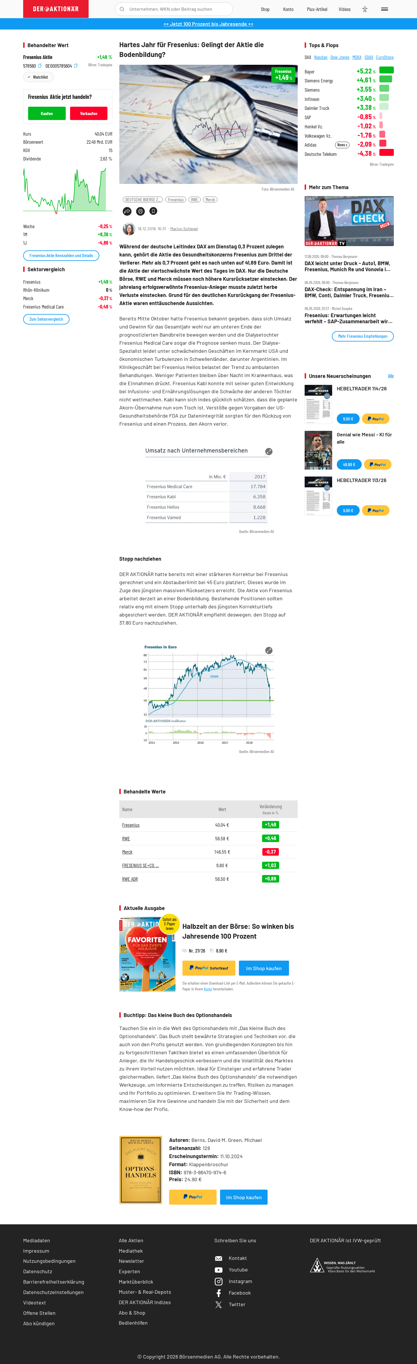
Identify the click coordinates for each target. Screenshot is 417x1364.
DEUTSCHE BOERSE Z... (142, 199)
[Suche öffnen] (122, 9)
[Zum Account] (288, 9)
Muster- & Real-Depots (145, 1292)
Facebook (232, 1292)
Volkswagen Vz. (318, 136)
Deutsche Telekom (321, 154)
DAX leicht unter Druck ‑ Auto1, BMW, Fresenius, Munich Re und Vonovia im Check (347, 266)
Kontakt (230, 1258)
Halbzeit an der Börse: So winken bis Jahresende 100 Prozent (238, 931)
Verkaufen (88, 113)
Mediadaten (36, 1240)
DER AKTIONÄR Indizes (145, 1302)
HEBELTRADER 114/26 (362, 388)
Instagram (233, 1281)
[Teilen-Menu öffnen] (127, 211)
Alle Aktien (131, 1240)
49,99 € (349, 464)
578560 (32, 64)
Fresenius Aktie (37, 57)
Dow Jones (340, 57)
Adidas (311, 145)
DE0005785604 (61, 64)
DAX (308, 57)
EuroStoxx (385, 57)
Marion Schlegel (184, 228)
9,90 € (348, 418)
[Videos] (344, 9)
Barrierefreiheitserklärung (53, 1281)
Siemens (312, 90)
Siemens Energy (319, 80)
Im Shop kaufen (264, 968)
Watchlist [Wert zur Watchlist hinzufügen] (40, 77)
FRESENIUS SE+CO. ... (140, 865)
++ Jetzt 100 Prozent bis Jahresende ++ (208, 24)
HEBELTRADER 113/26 (362, 480)
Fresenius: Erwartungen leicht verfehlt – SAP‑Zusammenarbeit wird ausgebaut (348, 318)
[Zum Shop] (265, 9)
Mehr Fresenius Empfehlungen (362, 336)
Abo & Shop (132, 1312)
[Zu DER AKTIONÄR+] (317, 9)
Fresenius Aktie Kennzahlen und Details (61, 255)
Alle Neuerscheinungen (384, 376)
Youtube (231, 1269)
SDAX (369, 57)
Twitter (230, 1304)
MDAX (357, 57)
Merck (210, 199)
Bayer (309, 72)
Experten (129, 1271)
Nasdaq (321, 57)
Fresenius (176, 199)
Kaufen (47, 113)
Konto (208, 988)
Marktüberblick (136, 1281)
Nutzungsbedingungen (49, 1261)
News (342, 144)
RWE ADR (130, 879)
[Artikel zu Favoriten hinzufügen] (153, 211)
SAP (308, 117)
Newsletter (131, 1261)
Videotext (34, 1302)
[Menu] (383, 9)
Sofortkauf (209, 967)
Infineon (312, 99)
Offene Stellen (39, 1313)
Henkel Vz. (314, 126)
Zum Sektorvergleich (46, 319)
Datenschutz (37, 1271)
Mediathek (131, 1250)
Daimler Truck (317, 108)
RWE (194, 199)
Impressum (36, 1250)
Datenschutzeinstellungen (53, 1292)
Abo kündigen (39, 1323)
